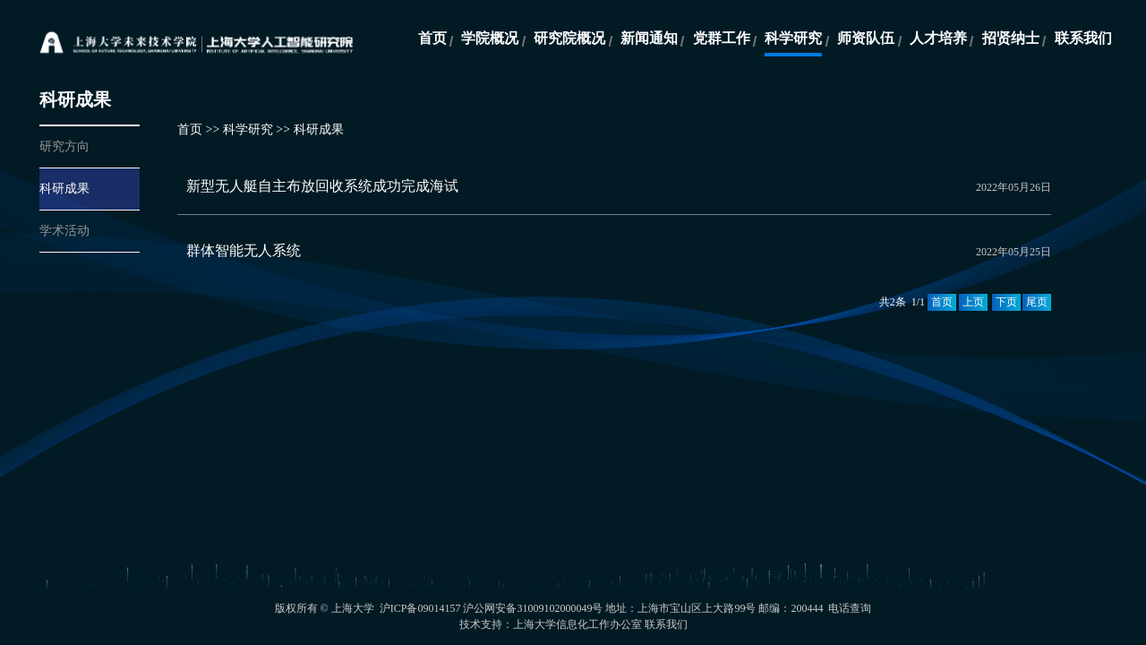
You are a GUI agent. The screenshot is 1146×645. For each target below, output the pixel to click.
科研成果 (64, 188)
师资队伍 (865, 38)
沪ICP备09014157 (422, 608)
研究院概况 (569, 38)
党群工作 (721, 38)
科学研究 (793, 38)
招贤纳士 (1010, 38)
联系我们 (1083, 38)
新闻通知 (649, 38)
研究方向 (64, 146)
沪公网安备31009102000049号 (533, 608)
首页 (432, 38)
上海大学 (352, 608)
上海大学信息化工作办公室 (577, 624)
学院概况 (489, 38)
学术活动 (64, 230)
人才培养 (938, 38)
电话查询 (849, 608)
